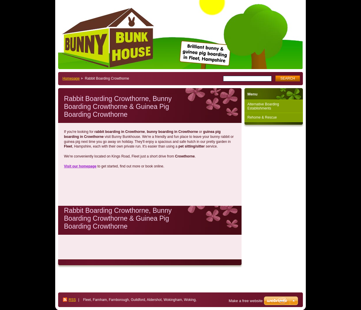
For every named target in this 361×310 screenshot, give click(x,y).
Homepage (71, 78)
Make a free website (246, 301)
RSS (72, 300)
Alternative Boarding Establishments (263, 106)
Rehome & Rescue (262, 117)
